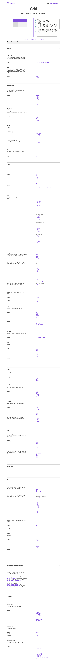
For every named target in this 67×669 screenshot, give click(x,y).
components (54, 3)
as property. (14, 587)
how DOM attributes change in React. (14, 585)
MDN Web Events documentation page (14, 580)
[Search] (59, 3)
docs (48, 3)
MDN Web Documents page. (12, 578)
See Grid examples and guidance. (15, 42)
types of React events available (12, 584)
